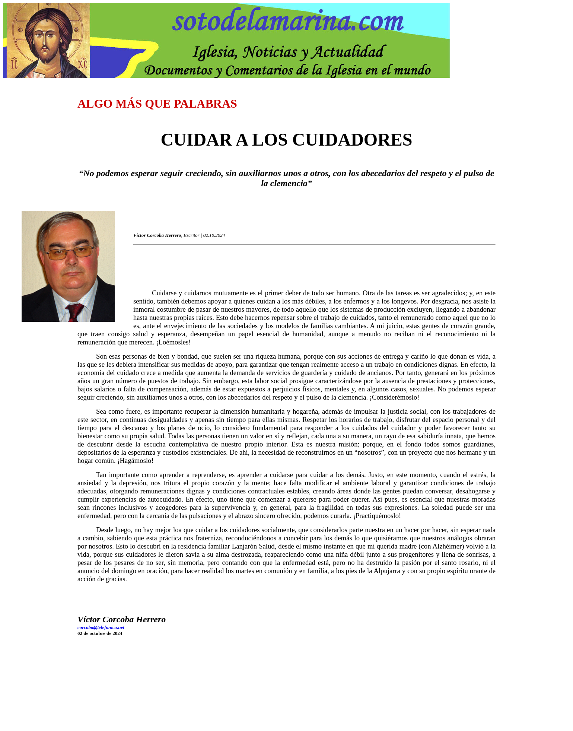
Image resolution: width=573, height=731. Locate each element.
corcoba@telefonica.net (100, 627)
